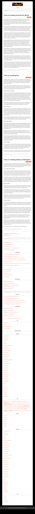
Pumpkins (5, 395)
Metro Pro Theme (15, 512)
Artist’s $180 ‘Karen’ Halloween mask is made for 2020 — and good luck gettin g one (15, 264)
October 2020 (5, 420)
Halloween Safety (15, 233)
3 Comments (29, 19)
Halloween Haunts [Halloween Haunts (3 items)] (20, 410)
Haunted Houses (6, 386)
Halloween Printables (6, 474)
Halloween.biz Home (17, 238)
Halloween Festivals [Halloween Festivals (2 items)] (5, 410)
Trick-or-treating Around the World (8, 279)
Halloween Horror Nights (7, 463)
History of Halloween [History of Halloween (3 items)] (21, 413)
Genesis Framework (19, 512)
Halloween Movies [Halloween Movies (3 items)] (21, 411)
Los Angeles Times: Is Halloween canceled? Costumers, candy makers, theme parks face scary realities (17, 268)
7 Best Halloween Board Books (10, 287)
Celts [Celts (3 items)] (7, 405)
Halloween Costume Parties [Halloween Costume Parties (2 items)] (28, 407)
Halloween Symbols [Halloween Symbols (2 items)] (7, 413)
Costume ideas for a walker (7, 275)
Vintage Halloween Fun (7, 277)
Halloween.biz (17, 4)
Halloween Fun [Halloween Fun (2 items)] (12, 410)
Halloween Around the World (20, 156)
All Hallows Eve (6, 342)
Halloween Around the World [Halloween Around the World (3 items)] (21, 407)
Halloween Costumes (6, 353)
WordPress (23, 512)
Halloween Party (6, 472)
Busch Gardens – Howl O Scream (8, 266)
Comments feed (6, 504)
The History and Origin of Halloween (13, 289)
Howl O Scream (6, 393)
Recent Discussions (18, 335)
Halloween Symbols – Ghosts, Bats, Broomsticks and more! (11, 252)
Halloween (14, 156)
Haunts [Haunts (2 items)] (17, 413)
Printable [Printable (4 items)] (10, 414)
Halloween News (6, 375)
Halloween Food (6, 362)
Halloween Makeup (6, 371)
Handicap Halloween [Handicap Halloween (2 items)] (11, 413)
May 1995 (5, 431)
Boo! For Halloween (6, 327)
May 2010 (5, 429)
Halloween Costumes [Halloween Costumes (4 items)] (8, 409)
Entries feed (5, 502)
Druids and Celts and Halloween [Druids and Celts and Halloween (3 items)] (17, 405)
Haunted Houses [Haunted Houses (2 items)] (14, 413)
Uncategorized (5, 494)
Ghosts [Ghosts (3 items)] (25, 405)
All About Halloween (10, 156)
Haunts (5, 483)
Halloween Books (6, 351)
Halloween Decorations (7, 454)
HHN (4, 485)
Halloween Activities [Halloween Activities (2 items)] (11, 407)
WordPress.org (6, 506)
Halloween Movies (6, 373)
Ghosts (5, 441)
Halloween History (6, 366)
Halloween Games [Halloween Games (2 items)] (15, 410)
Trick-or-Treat (27, 156)
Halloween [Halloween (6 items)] (6, 407)
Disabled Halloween (6, 344)
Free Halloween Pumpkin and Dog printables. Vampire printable (12, 308)
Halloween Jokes (6, 369)
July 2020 (5, 425)
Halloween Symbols (6, 384)
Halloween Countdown (7, 240)
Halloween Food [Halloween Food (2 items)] (9, 410)
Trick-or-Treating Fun (13, 78)
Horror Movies (5, 391)
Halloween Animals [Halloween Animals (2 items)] (15, 407)
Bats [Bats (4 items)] (4, 405)
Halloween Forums (6, 239)
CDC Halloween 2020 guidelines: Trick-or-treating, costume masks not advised (14, 262)
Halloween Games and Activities (8, 364)
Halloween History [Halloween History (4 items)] (26, 410)
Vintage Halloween (6, 496)
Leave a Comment (28, 166)
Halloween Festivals (6, 360)
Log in (4, 500)
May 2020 (5, 427)
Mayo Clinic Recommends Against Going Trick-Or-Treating (11, 301)
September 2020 (6, 422)
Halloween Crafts (6, 452)
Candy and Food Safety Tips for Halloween (9, 254)
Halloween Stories (6, 382)
